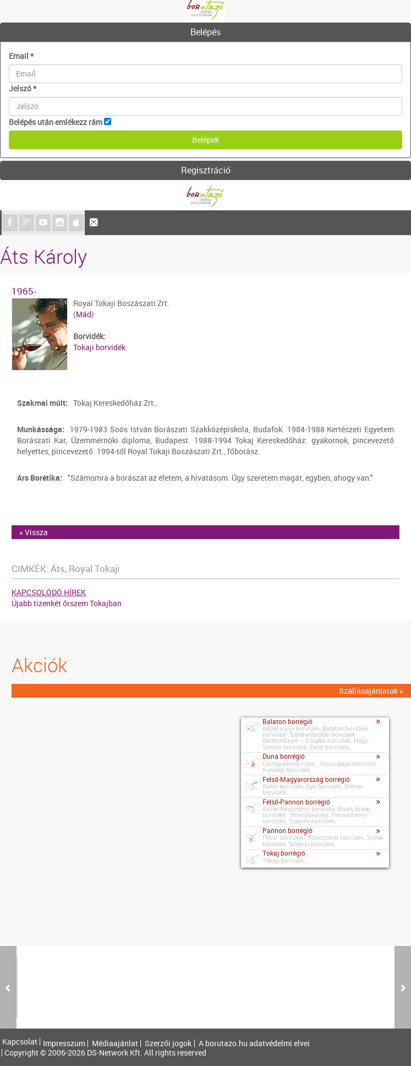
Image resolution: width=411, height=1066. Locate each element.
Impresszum (64, 1043)
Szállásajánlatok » (371, 691)
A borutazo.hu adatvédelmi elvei (254, 1043)
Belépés (205, 32)
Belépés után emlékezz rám (55, 122)
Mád (83, 314)
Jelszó (22, 88)
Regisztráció (206, 170)
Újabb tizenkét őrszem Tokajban (67, 603)
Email (21, 56)
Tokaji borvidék (99, 347)
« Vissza (33, 532)
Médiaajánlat (115, 1043)
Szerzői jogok (168, 1043)
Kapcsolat (19, 1042)
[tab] (205, 32)
